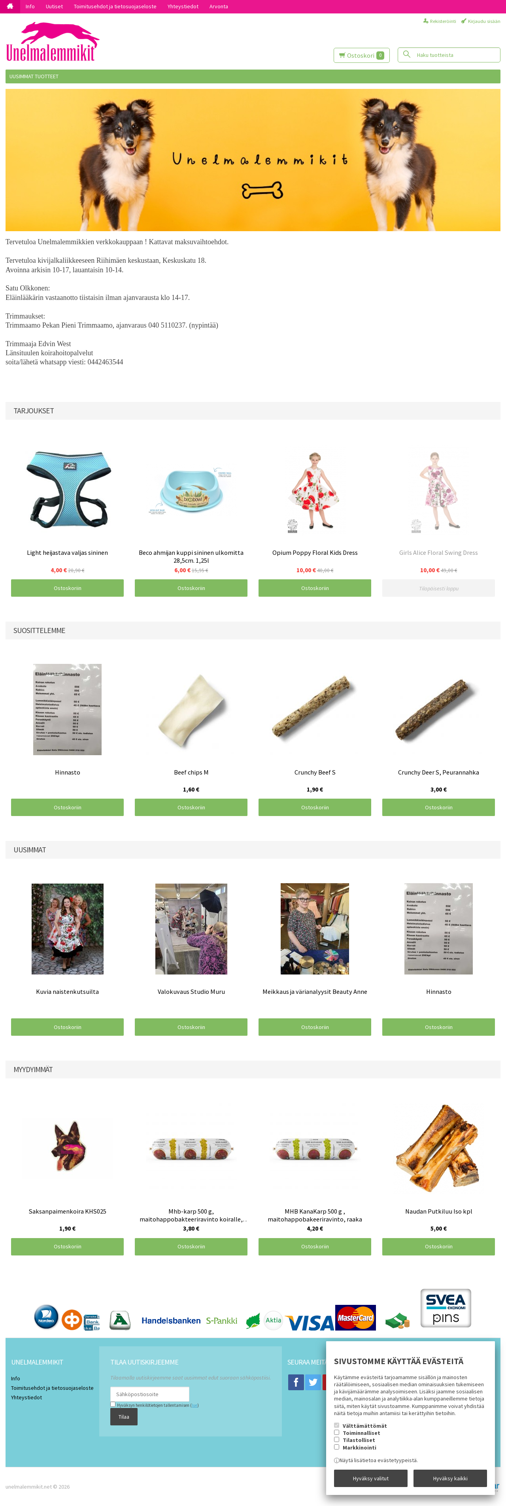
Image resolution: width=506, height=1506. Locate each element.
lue (194, 1405)
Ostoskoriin (67, 588)
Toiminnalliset (361, 1432)
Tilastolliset (359, 1440)
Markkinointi (359, 1447)
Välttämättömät (365, 1425)
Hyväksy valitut (371, 1478)
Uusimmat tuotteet (34, 76)
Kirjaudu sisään (484, 21)
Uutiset (54, 6)
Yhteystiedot (183, 6)
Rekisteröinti (443, 21)
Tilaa (124, 1416)
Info (30, 6)
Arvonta (219, 6)
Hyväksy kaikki (450, 1478)
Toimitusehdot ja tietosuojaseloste (115, 6)
